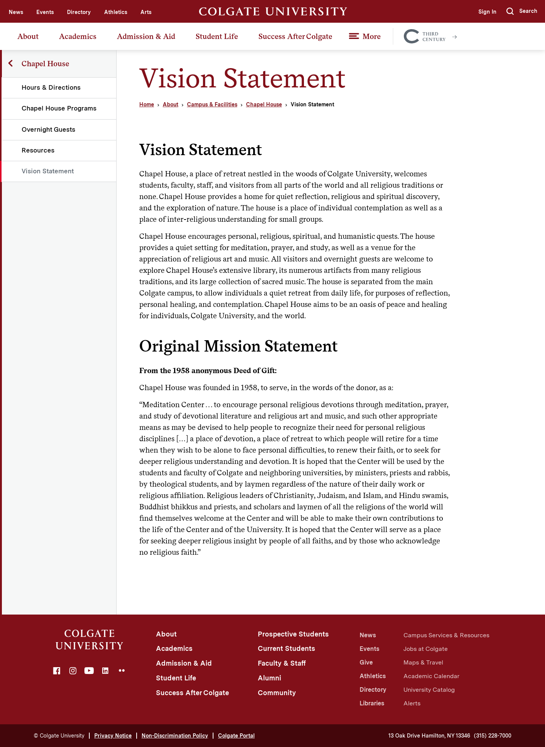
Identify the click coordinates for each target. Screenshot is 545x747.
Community (277, 693)
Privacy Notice (113, 736)
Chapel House (264, 104)
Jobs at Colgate (425, 648)
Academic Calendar (431, 676)
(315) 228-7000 (492, 736)
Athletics (115, 12)
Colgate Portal (236, 736)
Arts (145, 12)
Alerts (411, 703)
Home (146, 104)
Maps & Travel (423, 662)
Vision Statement (48, 171)
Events (45, 12)
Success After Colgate (295, 36)
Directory (79, 12)
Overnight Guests (49, 129)
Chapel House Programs (59, 108)
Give (366, 662)
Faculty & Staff (282, 663)
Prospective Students (293, 634)
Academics (78, 36)
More (372, 36)
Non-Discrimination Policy (175, 736)
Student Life (217, 36)
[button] (521, 11)
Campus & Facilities (212, 104)
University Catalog (429, 689)
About (28, 36)
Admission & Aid (146, 36)
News (16, 12)
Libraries (372, 703)
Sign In (487, 12)
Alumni (269, 678)
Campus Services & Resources (446, 635)
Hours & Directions (51, 87)
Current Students (286, 648)
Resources (38, 150)
